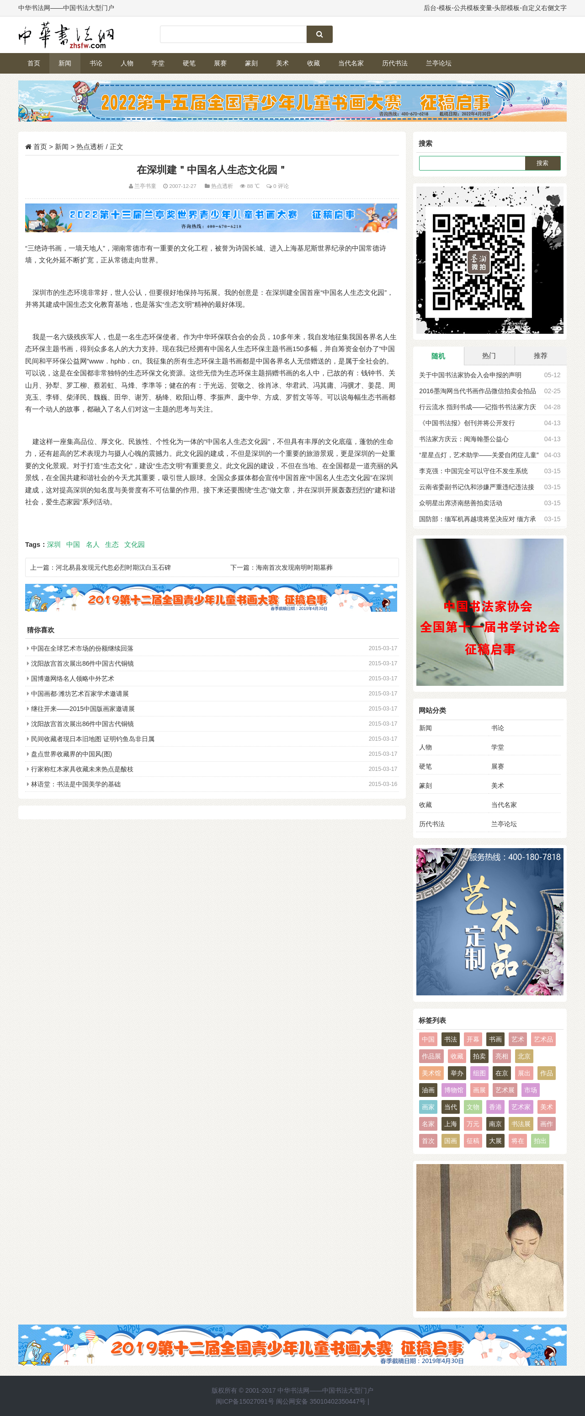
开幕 (473, 1039)
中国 (73, 544)
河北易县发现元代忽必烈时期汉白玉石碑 (113, 567)
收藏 (313, 63)
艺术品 (543, 1039)
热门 (489, 355)
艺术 (517, 1039)
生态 (112, 544)
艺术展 (505, 1090)
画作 (546, 1123)
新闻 (64, 63)
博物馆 (453, 1090)
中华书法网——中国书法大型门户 (325, 1390)
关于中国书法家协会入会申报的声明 (470, 375)
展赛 (220, 63)
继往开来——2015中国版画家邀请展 (83, 708)
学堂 (158, 63)
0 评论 (281, 186)
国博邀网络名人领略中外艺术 (72, 678)
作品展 (431, 1056)
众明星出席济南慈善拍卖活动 (460, 503)
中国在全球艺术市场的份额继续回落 (82, 648)
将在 (517, 1140)
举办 (457, 1073)
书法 (450, 1039)
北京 (524, 1056)
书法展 (521, 1123)
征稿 (473, 1140)
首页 (33, 63)
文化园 (134, 544)
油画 (428, 1090)
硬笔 (189, 63)
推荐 (541, 355)
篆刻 (251, 63)
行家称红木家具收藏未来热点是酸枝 (82, 769)
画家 (428, 1107)
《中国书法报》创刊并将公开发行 (467, 423)
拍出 (540, 1140)
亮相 (501, 1056)
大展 (495, 1140)
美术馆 (431, 1073)
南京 (495, 1123)
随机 (438, 356)
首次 (428, 1140)
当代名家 (351, 63)
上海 (450, 1123)
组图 (479, 1073)
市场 (530, 1090)
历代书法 (395, 63)
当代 (450, 1107)
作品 (546, 1073)
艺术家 (521, 1107)
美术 (282, 63)
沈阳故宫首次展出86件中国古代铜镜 (82, 663)
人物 (127, 63)
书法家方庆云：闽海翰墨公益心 (464, 439)
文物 (473, 1107)
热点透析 (90, 146)
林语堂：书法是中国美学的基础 (76, 784)
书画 (495, 1039)
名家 (428, 1123)
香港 (495, 1107)
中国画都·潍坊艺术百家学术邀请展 (80, 693)
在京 (501, 1073)
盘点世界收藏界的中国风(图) (71, 754)
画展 (479, 1090)
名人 (93, 544)
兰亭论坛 (439, 63)
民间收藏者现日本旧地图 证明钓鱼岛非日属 (92, 739)
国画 (450, 1140)
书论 (96, 63)
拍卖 (479, 1056)
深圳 (54, 544)
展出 (524, 1073)
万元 (473, 1123)
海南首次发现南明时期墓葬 (294, 567)
